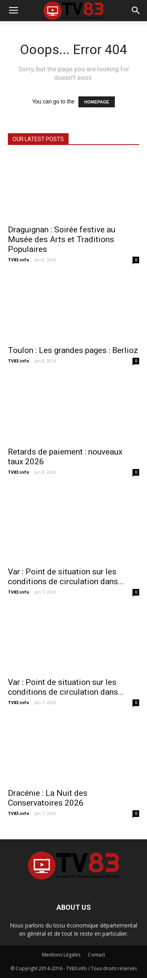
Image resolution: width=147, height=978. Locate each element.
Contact (96, 954)
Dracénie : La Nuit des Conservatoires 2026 (47, 798)
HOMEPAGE (96, 102)
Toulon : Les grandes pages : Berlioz (73, 350)
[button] (136, 10)
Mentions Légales (61, 954)
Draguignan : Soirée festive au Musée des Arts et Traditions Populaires (61, 239)
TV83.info (18, 260)
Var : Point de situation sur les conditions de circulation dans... (66, 576)
